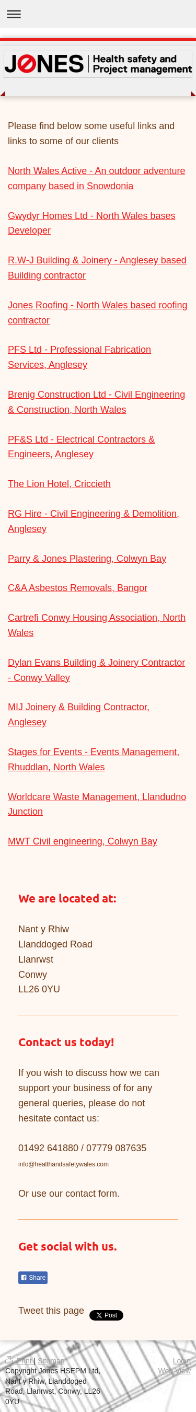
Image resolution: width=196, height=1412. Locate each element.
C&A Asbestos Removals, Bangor (77, 588)
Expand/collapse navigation (98, 14)
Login (182, 1361)
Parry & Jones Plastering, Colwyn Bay (87, 558)
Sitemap (51, 1361)
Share (32, 1277)
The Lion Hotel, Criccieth (59, 484)
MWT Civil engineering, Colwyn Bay (82, 841)
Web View (174, 1371)
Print (19, 1361)
